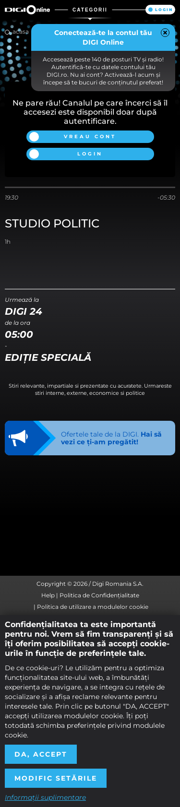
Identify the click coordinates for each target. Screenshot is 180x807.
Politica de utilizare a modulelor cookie (92, 606)
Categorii (90, 9)
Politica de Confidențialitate (99, 595)
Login (164, 9)
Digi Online (27, 9)
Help (48, 595)
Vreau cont (90, 136)
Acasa (20, 31)
